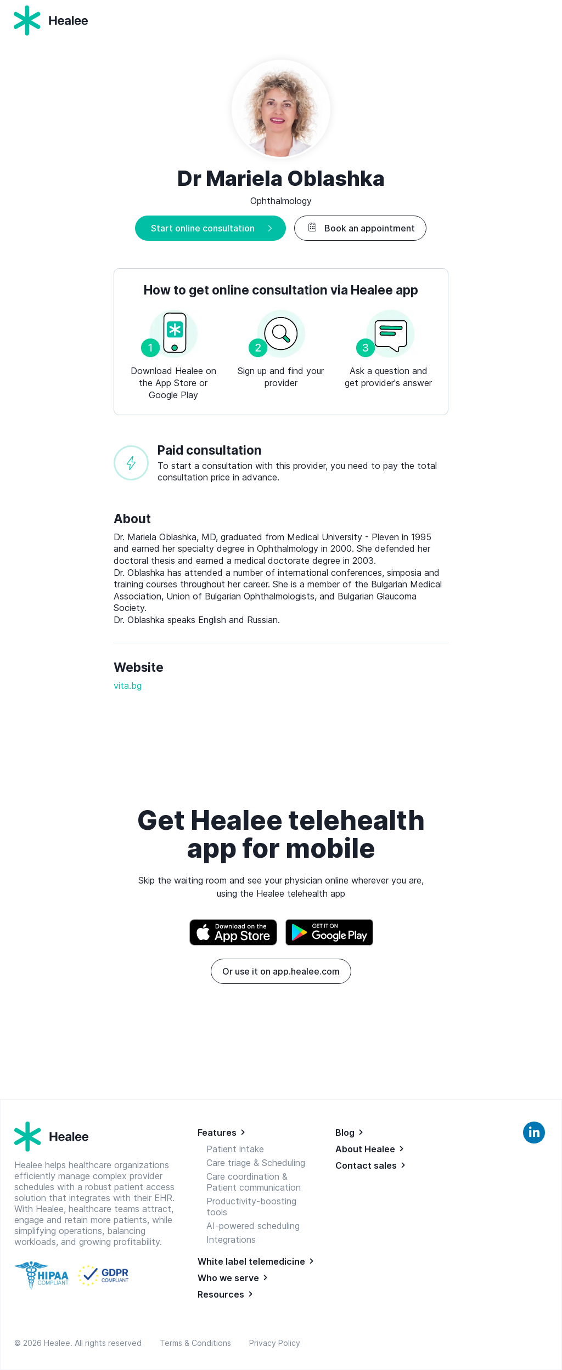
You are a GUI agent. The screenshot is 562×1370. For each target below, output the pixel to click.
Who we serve (228, 1277)
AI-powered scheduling (253, 1225)
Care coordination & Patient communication (253, 1182)
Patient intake (235, 1148)
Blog (345, 1132)
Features (217, 1132)
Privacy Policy (274, 1343)
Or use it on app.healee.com (281, 971)
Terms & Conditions (197, 1343)
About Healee (365, 1148)
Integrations (231, 1239)
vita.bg (128, 685)
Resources (221, 1294)
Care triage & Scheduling (255, 1162)
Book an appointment (360, 228)
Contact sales (366, 1165)
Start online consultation (203, 228)
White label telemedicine (251, 1261)
